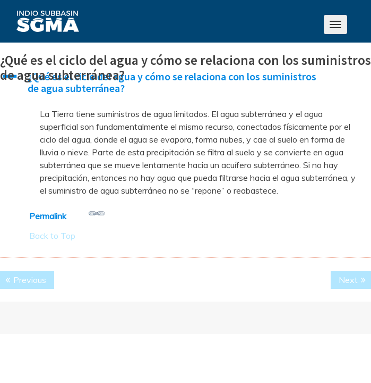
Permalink (67, 213)
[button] (185, 85)
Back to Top (52, 235)
